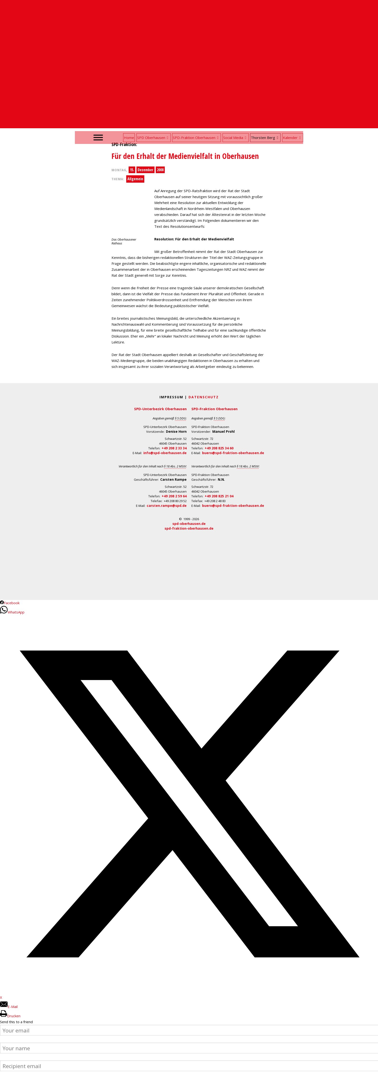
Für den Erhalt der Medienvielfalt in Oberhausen (185, 156)
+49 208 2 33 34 (174, 448)
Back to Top (371, 1072)
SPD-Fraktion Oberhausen (214, 408)
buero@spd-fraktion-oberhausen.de (233, 453)
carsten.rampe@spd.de (167, 505)
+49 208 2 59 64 (174, 496)
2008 (160, 169)
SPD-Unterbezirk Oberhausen (160, 408)
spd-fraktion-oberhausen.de (189, 528)
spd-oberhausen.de (189, 523)
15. (132, 169)
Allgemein (135, 178)
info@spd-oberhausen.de (165, 453)
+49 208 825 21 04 (219, 496)
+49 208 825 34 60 (219, 448)
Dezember (145, 169)
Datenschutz (204, 397)
